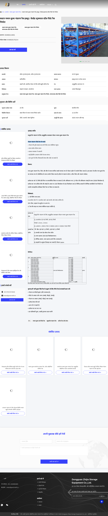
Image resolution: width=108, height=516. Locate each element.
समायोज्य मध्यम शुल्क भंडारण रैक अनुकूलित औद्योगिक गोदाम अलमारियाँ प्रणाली (67, 367)
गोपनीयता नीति (14, 514)
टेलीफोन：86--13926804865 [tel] (9, 484)
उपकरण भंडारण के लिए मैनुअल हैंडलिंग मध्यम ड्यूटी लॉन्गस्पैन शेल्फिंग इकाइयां (12, 408)
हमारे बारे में (32, 4)
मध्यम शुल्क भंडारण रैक (15, 12)
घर (17, 4)
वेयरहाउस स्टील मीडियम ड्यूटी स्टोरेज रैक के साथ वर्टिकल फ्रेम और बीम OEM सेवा (13, 367)
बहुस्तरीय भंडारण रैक (51, 321)
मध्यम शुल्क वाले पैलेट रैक (39, 321)
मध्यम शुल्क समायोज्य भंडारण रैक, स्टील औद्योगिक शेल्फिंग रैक (40, 367)
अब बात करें (13, 50)
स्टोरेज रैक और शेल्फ (63, 321)
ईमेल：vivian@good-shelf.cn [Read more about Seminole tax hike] (10, 487)
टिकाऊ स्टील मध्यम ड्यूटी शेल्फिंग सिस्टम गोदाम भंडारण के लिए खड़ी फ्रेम (95, 367)
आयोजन (42, 4)
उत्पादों (6, 12)
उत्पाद (23, 4)
